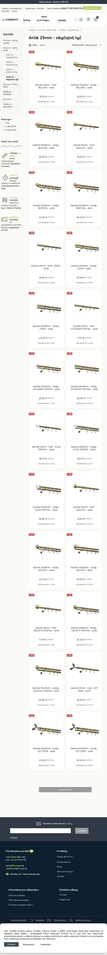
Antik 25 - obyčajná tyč (12, 78)
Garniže (62, 20)
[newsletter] (40, 831)
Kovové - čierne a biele (10, 41)
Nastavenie (30, 944)
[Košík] (95, 19)
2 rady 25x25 (10, 131)
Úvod (14, 11)
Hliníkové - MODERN (8, 93)
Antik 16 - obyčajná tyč (12, 56)
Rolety (26, 20)
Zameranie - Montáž (34, 8)
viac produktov (65, 789)
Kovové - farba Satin (10, 86)
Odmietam (47, 944)
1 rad (7, 123)
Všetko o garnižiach (8, 106)
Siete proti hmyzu (43, 18)
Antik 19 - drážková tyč (12, 71)
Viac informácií (48, 938)
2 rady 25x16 (10, 127)
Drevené (7, 100)
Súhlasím (12, 944)
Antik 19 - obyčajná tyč (12, 63)
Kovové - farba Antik (10, 49)
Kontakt (5, 11)
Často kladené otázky (57, 8)
